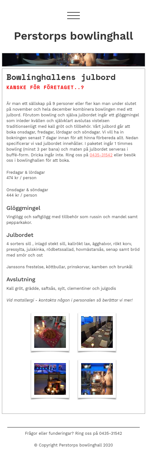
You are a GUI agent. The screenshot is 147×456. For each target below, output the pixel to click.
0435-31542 (101, 155)
